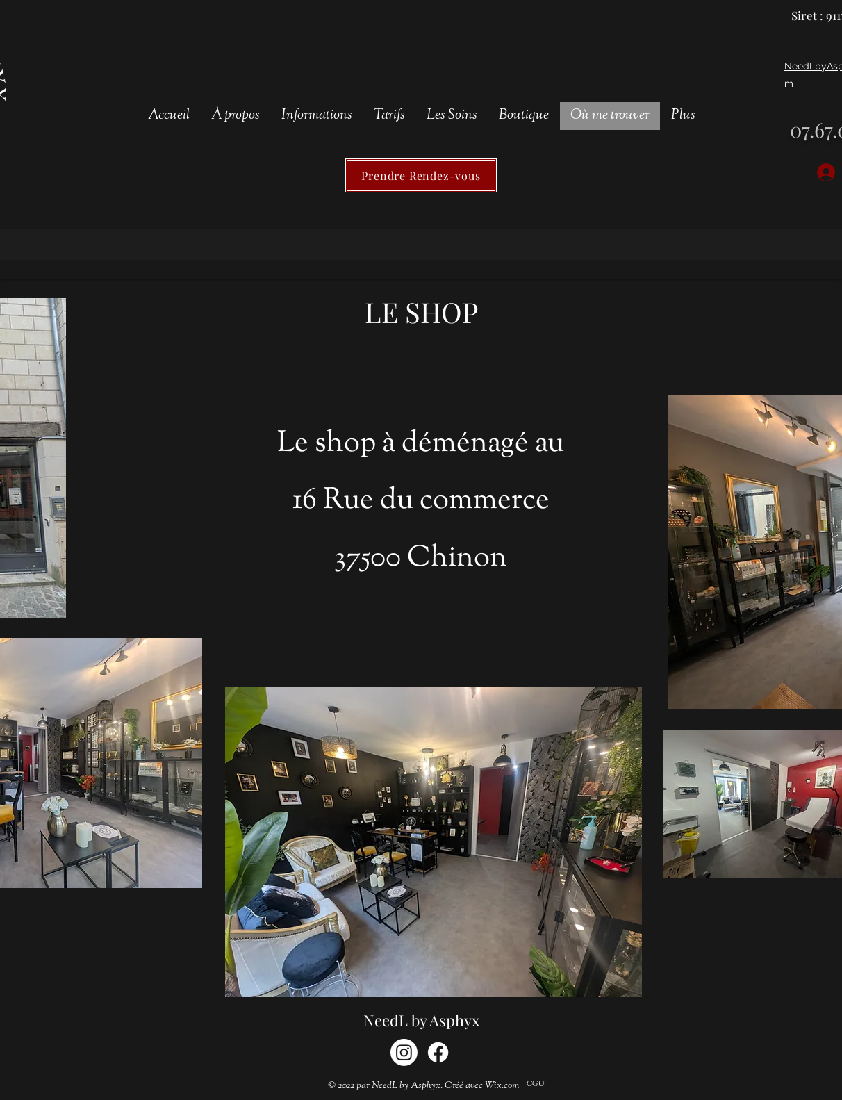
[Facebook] (438, 1052)
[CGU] (535, 1084)
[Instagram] (404, 1052)
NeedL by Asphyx (421, 1020)
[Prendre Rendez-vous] (421, 175)
